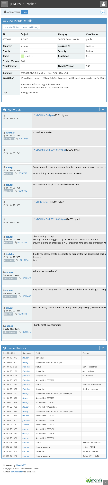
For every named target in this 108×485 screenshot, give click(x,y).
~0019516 (26, 331)
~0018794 (23, 260)
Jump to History (31, 27)
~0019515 (22, 313)
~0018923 (26, 278)
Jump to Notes (12, 27)
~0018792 (22, 190)
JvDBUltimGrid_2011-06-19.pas (50, 149)
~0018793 (22, 242)
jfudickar (10, 132)
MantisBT (20, 465)
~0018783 (22, 173)
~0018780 (23, 138)
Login (24, 12)
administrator (17, 471)
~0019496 (26, 296)
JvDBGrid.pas (41, 201)
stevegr (9, 167)
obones (9, 272)
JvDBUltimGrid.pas (44, 115)
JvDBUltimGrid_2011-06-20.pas (50, 219)
